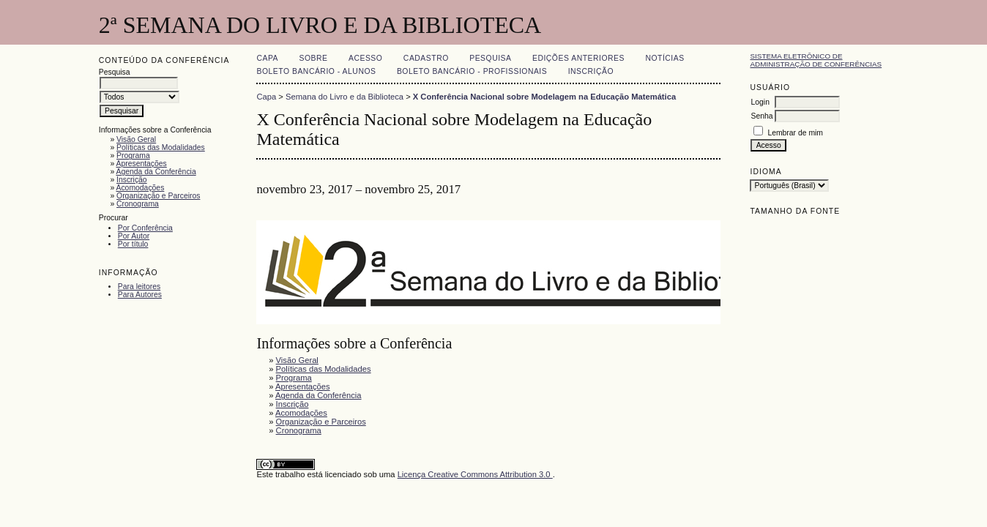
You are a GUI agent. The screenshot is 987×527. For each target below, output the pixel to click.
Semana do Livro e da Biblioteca (344, 96)
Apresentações (141, 164)
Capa (267, 58)
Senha (761, 116)
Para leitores (139, 287)
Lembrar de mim (795, 133)
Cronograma (137, 204)
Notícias (664, 58)
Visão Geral (136, 139)
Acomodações (140, 188)
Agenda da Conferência (155, 172)
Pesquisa (490, 58)
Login (760, 102)
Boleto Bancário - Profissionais (472, 71)
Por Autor (133, 236)
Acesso (365, 58)
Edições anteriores (578, 58)
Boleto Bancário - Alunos (316, 71)
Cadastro (426, 58)
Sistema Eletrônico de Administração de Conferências (816, 60)
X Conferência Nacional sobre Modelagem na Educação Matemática (544, 96)
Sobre (313, 58)
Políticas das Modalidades (160, 147)
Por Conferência (145, 228)
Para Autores (140, 295)
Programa (133, 156)
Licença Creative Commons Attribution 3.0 (475, 474)
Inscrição (131, 180)
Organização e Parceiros (158, 196)
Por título (133, 244)
